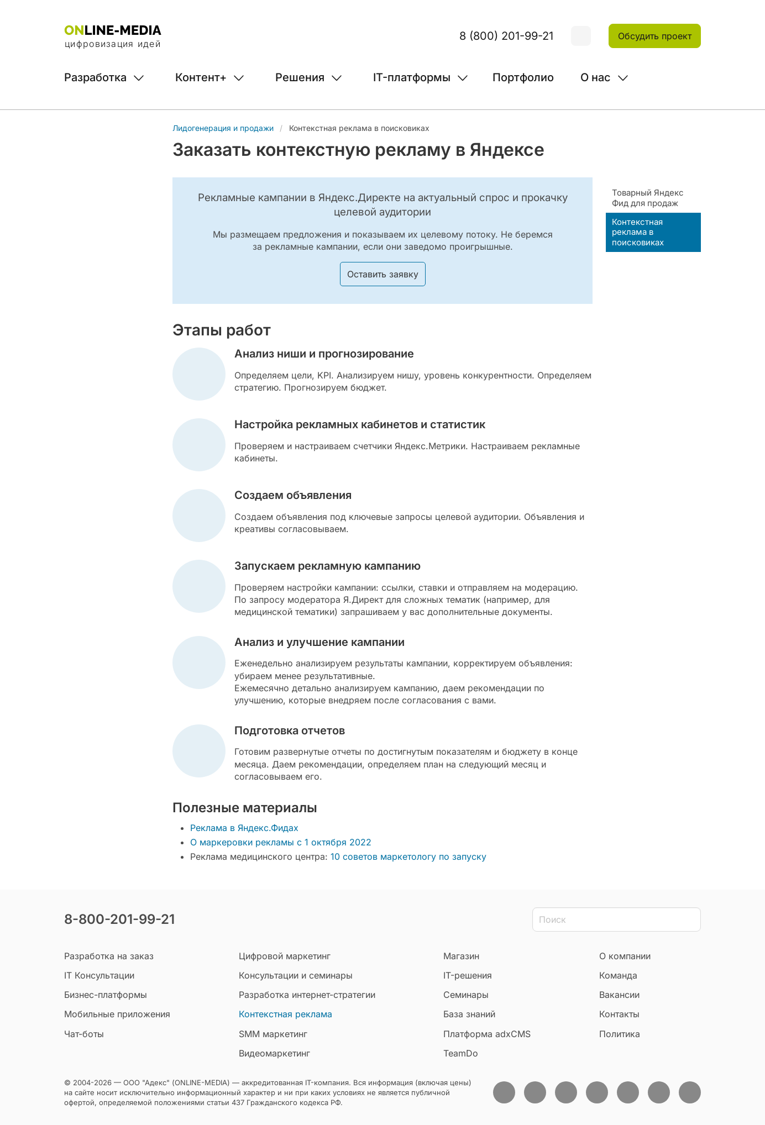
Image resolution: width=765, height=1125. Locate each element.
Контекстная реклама (285, 1013)
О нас (595, 77)
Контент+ (201, 77)
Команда (618, 975)
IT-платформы (411, 77)
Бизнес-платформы (105, 994)
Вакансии (619, 994)
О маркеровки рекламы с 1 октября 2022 (282, 842)
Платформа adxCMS (487, 1033)
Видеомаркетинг (274, 1053)
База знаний (469, 1013)
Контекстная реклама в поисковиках (638, 232)
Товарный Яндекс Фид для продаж (648, 197)
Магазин (461, 955)
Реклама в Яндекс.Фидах (244, 827)
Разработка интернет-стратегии (307, 994)
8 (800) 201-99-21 (506, 36)
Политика (619, 1033)
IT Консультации (99, 975)
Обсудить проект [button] (654, 35)
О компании (625, 955)
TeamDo (460, 1053)
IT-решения (467, 975)
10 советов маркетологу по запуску (408, 856)
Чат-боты (84, 1033)
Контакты (619, 1013)
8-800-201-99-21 (119, 919)
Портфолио (523, 77)
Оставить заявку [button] (382, 274)
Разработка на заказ (109, 955)
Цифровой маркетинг (285, 955)
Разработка (95, 77)
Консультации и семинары (296, 975)
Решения (299, 77)
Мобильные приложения (117, 1013)
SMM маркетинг (273, 1033)
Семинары (466, 994)
